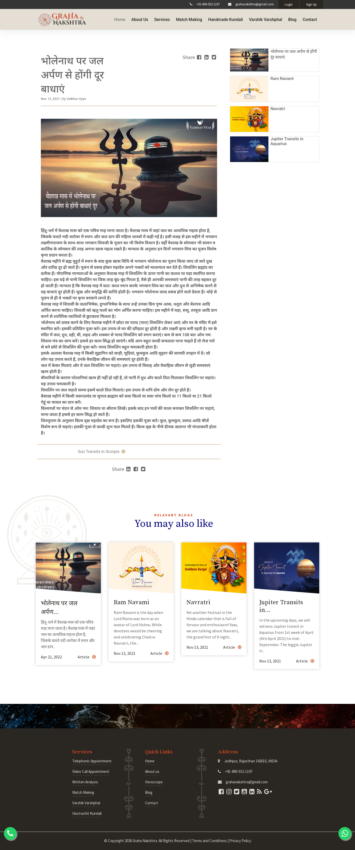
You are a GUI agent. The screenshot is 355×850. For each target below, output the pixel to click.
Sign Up (311, 4)
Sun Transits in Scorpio (101, 451)
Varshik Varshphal (265, 18)
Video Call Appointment (90, 771)
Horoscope (154, 781)
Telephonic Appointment (92, 761)
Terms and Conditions (209, 840)
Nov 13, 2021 (124, 653)
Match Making (189, 18)
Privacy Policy (240, 840)
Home (119, 18)
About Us (139, 18)
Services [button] (162, 18)
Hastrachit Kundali (87, 813)
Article (87, 656)
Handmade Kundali (225, 18)
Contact (310, 18)
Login (289, 4)
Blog (292, 18)
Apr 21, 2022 (51, 656)
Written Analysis (85, 781)
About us (152, 771)
